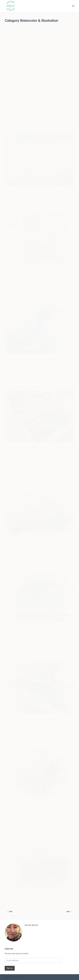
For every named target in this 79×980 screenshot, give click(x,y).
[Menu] (73, 6)
